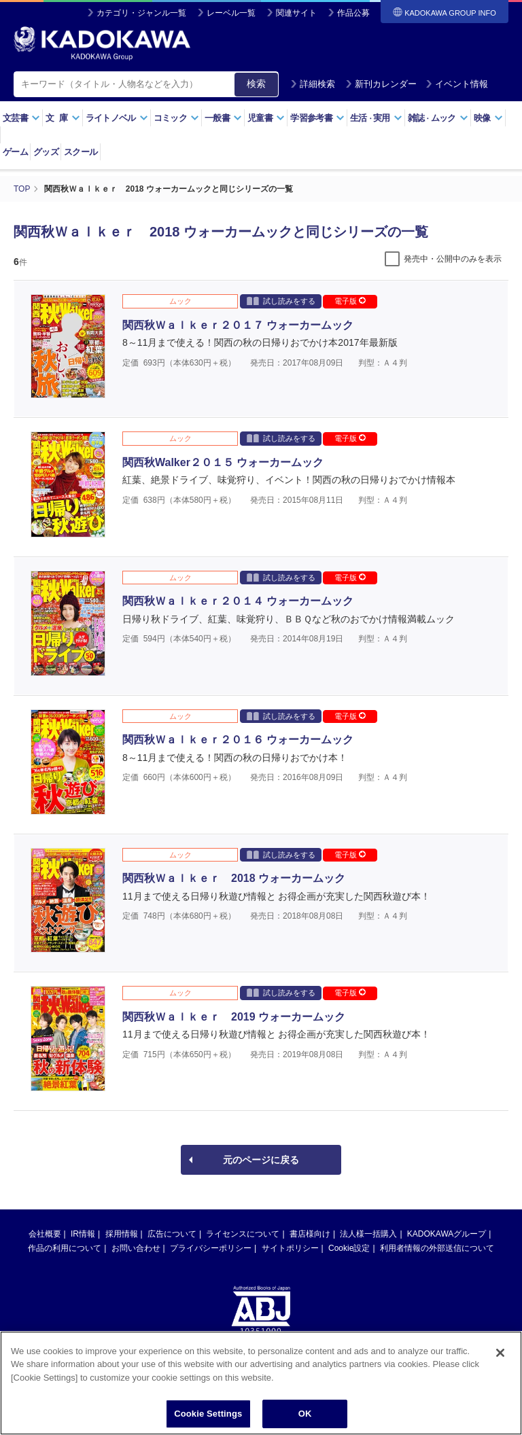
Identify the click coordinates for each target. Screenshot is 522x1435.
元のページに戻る (261, 1159)
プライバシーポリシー (210, 1248)
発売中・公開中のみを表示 (453, 259)
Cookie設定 (349, 1248)
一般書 (223, 118)
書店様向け (310, 1234)
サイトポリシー (290, 1248)
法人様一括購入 (368, 1234)
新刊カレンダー (381, 84)
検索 (256, 83)
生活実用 (376, 118)
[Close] (500, 1360)
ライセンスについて (242, 1234)
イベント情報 (456, 84)
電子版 (350, 301)
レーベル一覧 (231, 13)
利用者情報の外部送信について (437, 1248)
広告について (171, 1234)
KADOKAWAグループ (446, 1234)
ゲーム (15, 152)
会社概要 (45, 1234)
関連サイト (296, 13)
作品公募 (353, 13)
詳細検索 (312, 84)
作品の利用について (64, 1248)
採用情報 (121, 1234)
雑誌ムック (438, 118)
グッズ (45, 152)
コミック (176, 118)
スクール (80, 152)
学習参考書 (317, 118)
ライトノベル (117, 118)
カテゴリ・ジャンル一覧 (141, 13)
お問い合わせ (135, 1248)
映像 (488, 118)
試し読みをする (281, 300)
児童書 (266, 118)
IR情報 (83, 1234)
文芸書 (21, 118)
